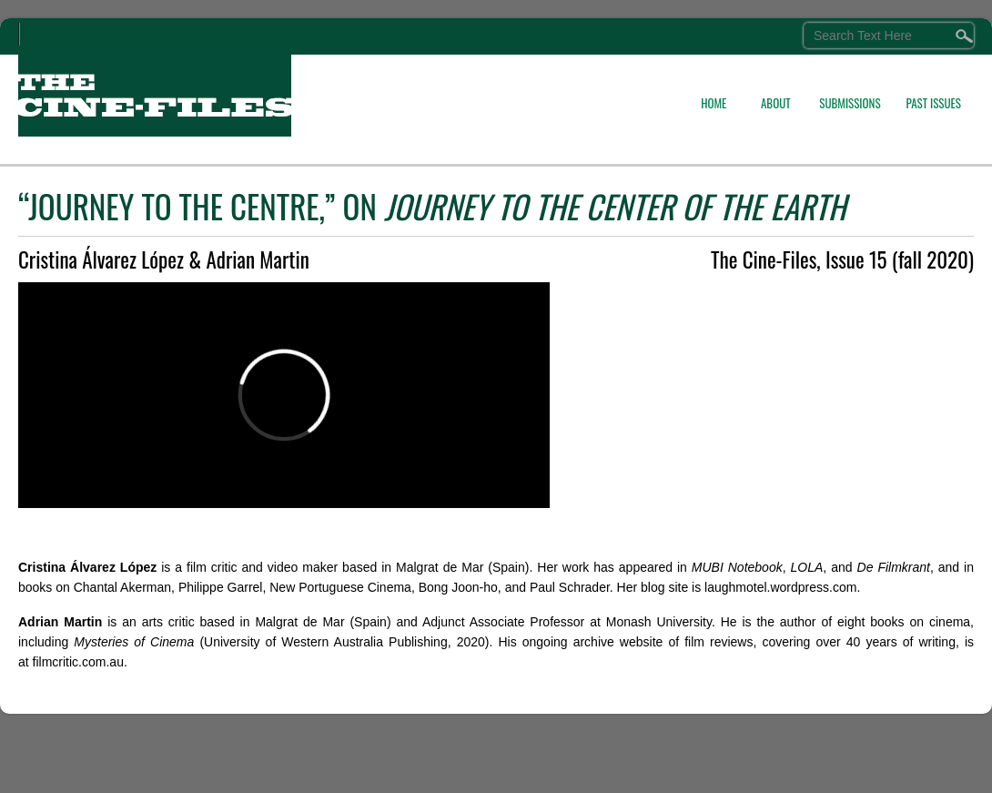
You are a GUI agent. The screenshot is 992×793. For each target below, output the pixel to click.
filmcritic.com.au (78, 662)
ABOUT (776, 103)
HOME (713, 103)
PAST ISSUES (933, 103)
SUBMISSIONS (849, 103)
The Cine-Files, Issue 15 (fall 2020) (842, 259)
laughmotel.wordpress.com (780, 587)
